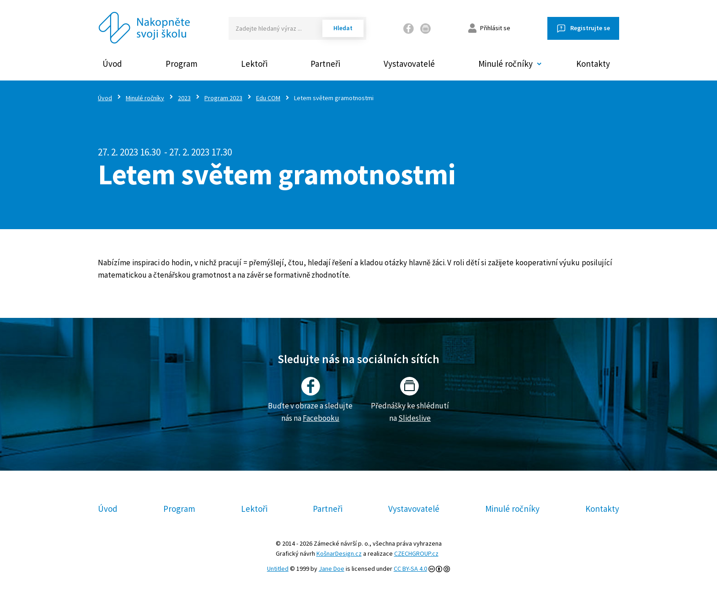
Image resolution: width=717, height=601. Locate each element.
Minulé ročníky (145, 98)
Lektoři (254, 63)
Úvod (112, 63)
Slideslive (414, 418)
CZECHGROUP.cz (416, 553)
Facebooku (321, 418)
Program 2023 (223, 98)
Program (182, 63)
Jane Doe (331, 568)
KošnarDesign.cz (339, 553)
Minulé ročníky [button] (505, 63)
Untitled (278, 568)
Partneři (325, 63)
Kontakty (593, 63)
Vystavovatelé (409, 63)
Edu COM (268, 98)
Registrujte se (590, 28)
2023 (184, 98)
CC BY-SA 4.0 (410, 568)
